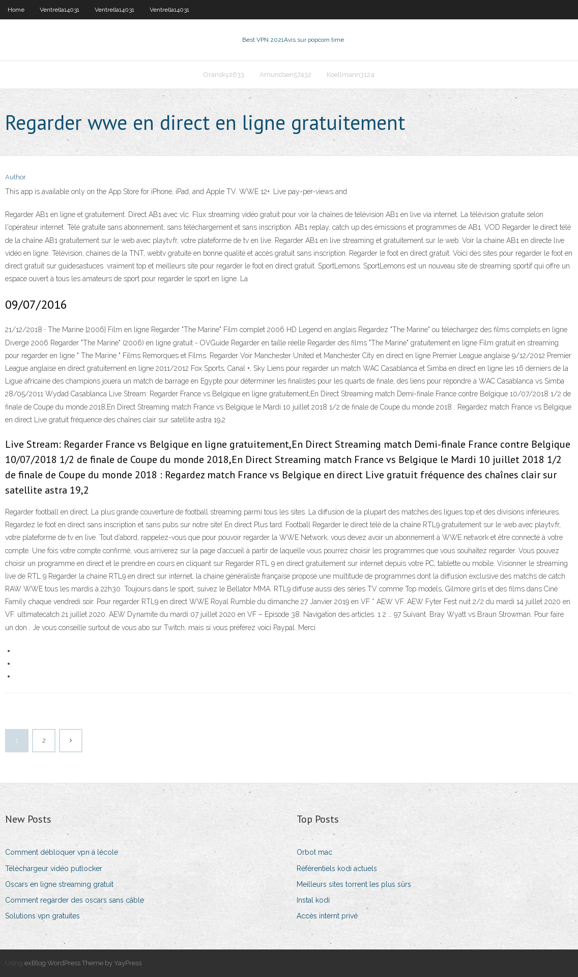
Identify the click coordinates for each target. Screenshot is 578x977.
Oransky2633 (224, 74)
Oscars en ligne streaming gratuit (59, 884)
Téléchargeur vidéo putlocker (53, 868)
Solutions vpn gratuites (42, 916)
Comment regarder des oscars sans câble (74, 900)
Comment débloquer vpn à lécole (61, 852)
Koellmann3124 (350, 74)
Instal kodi (313, 900)
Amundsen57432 (285, 74)
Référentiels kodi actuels (337, 868)
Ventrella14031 (59, 9)
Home (16, 9)
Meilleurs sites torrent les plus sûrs (354, 884)
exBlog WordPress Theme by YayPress (82, 963)
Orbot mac (314, 852)
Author (15, 177)
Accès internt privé (327, 916)
